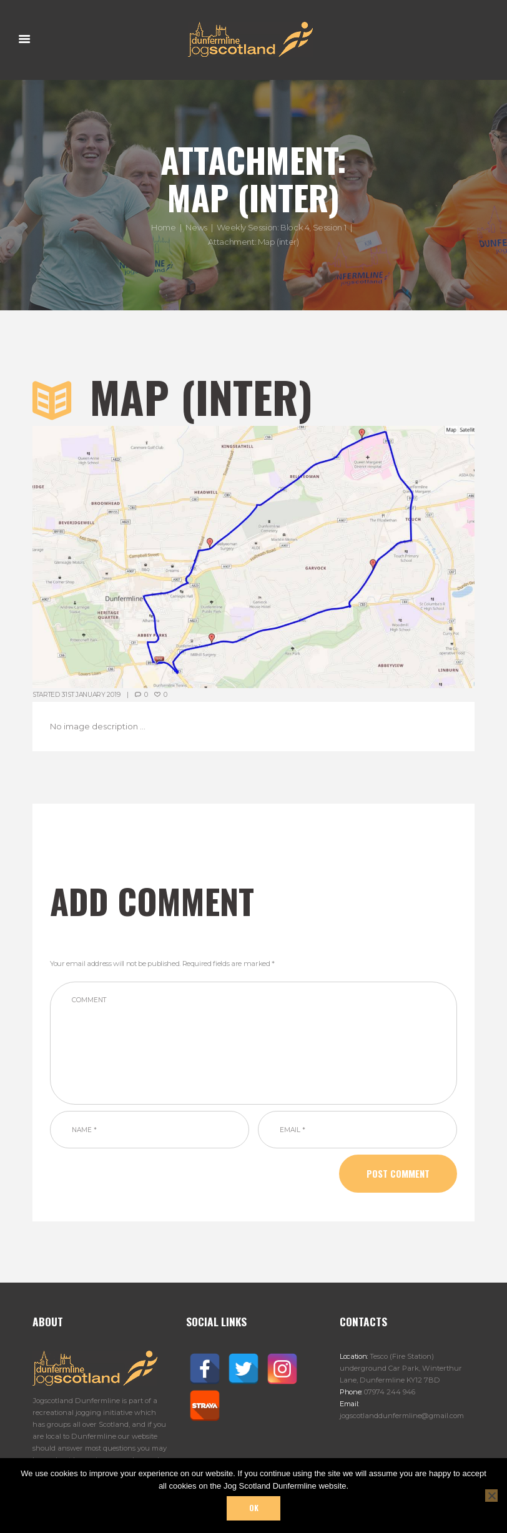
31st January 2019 (91, 695)
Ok (253, 1508)
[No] (491, 1495)
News (196, 228)
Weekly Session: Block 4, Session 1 (281, 228)
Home (163, 228)
